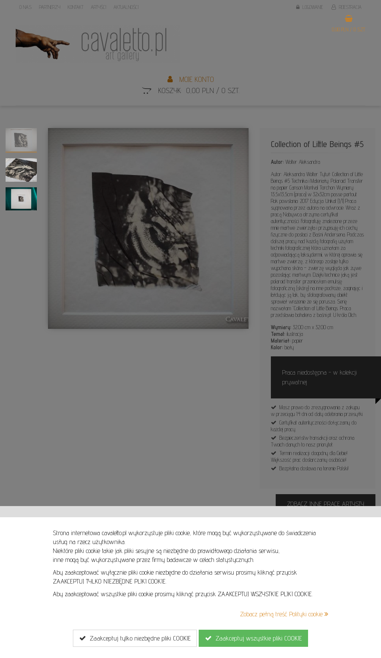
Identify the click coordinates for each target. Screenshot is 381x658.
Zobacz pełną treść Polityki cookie (284, 614)
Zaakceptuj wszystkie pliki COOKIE (253, 638)
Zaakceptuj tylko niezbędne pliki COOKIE (134, 638)
